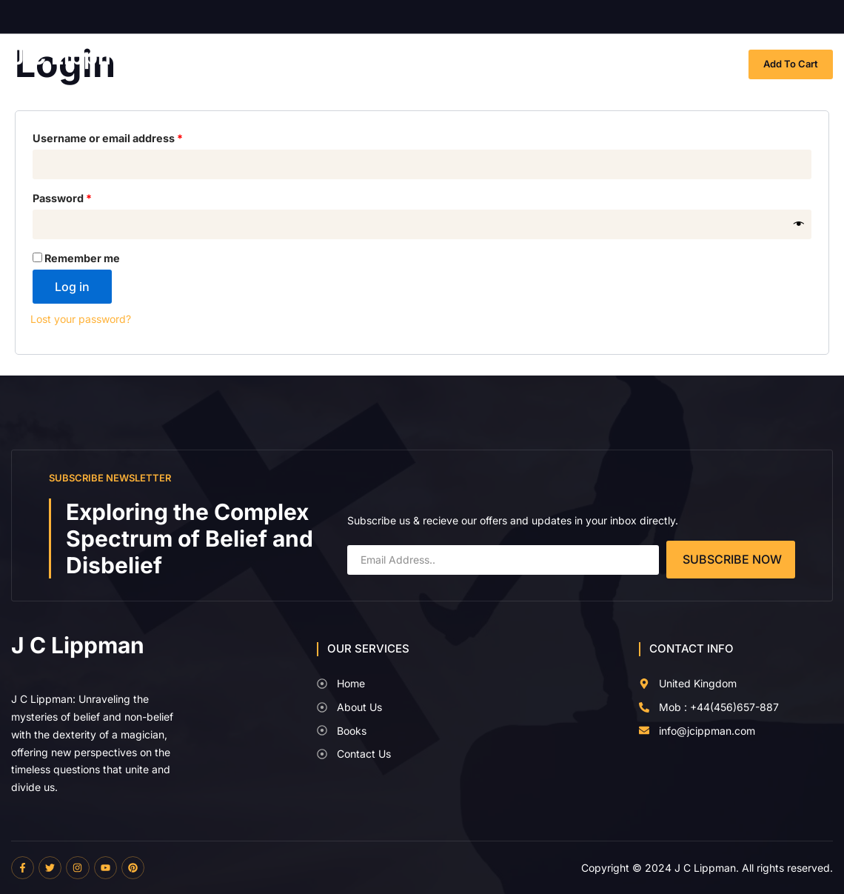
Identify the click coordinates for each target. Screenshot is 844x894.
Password (85, 196)
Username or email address (131, 136)
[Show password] (799, 225)
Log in (72, 286)
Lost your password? (80, 319)
